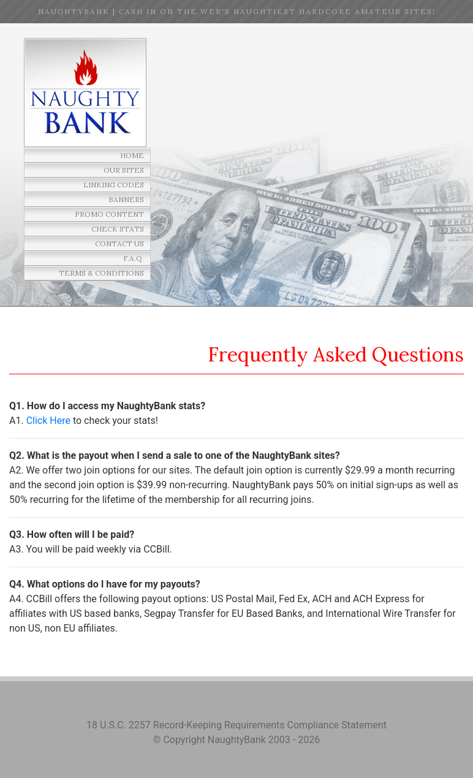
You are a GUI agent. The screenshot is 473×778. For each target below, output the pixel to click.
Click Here (48, 420)
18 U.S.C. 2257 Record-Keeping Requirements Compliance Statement (236, 725)
